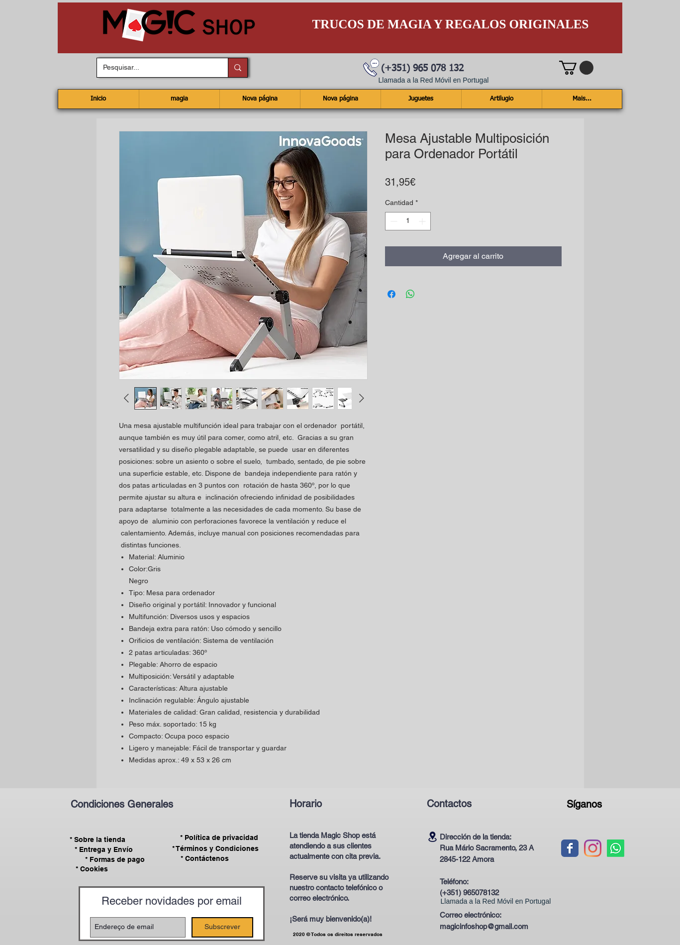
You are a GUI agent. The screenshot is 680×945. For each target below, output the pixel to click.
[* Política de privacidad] (219, 838)
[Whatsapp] (615, 848)
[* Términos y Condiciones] (215, 848)
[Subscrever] (222, 927)
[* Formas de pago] (115, 859)
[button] (576, 68)
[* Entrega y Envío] (104, 849)
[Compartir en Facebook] (391, 294)
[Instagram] (592, 848)
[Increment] (423, 221)
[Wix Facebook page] (570, 848)
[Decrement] (393, 221)
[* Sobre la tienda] (97, 839)
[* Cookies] (91, 869)
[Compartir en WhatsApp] (410, 294)
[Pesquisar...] (155, 67)
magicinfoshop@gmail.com (484, 926)
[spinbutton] (408, 221)
